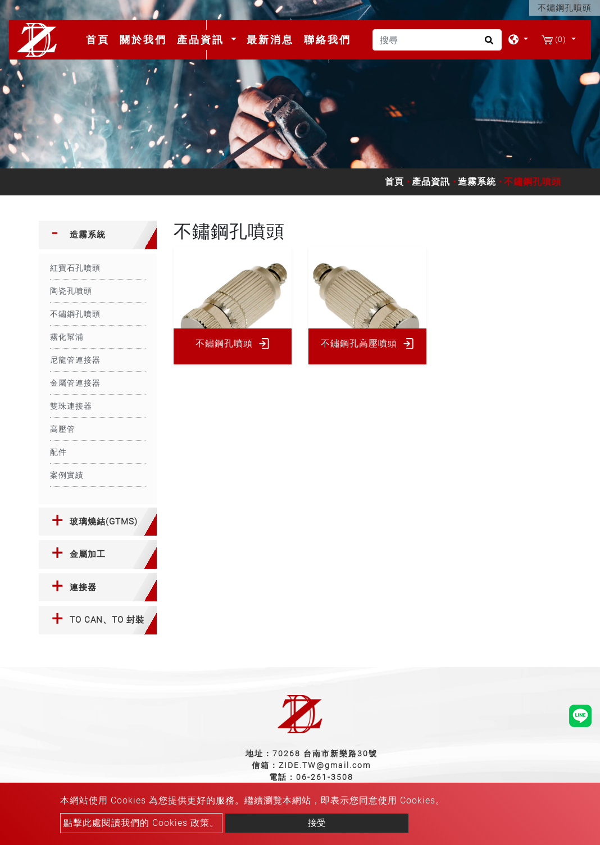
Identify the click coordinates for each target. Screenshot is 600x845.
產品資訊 (431, 181)
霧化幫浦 (67, 336)
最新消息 (270, 39)
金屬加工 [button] (88, 554)
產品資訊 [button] (202, 39)
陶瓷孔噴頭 (71, 290)
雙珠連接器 (71, 405)
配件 (58, 451)
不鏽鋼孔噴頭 (75, 313)
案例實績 (67, 475)
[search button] (487, 43)
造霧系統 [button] (88, 235)
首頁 (100, 39)
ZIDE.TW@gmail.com (325, 765)
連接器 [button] (83, 587)
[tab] (98, 235)
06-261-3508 (324, 777)
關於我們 (143, 39)
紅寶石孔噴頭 (75, 267)
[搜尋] (437, 40)
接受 (317, 822)
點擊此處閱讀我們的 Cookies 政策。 (141, 822)
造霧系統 (477, 181)
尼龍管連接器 (75, 359)
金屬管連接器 (75, 382)
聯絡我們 (327, 39)
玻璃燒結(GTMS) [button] (104, 522)
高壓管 (62, 428)
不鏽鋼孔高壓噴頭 (359, 343)
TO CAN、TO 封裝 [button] (107, 620)
